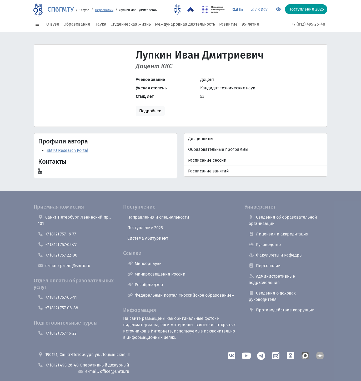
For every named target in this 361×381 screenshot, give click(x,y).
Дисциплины (200, 138)
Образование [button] (76, 24)
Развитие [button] (228, 24)
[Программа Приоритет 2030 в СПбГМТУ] (190, 9)
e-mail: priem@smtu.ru (64, 265)
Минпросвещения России (156, 274)
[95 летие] (177, 9)
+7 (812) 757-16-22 (57, 333)
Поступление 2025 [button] (306, 9)
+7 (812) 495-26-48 (308, 24)
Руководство (265, 244)
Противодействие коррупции (282, 309)
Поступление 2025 (145, 227)
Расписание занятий (208, 170)
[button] (39, 24)
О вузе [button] (52, 24)
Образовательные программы (218, 149)
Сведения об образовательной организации (283, 220)
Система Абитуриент (147, 238)
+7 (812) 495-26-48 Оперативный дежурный (83, 365)
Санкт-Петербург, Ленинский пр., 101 (74, 220)
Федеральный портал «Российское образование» (180, 295)
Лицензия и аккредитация (278, 234)
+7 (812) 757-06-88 (58, 307)
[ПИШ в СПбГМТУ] (213, 9)
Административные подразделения (272, 279)
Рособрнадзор (145, 284)
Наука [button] (100, 24)
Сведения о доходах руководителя (272, 296)
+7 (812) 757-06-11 (57, 297)
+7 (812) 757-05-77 (57, 244)
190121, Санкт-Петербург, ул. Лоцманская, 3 (84, 354)
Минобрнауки (144, 263)
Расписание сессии (207, 160)
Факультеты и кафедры (276, 255)
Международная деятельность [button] (185, 24)
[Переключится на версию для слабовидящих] (278, 9)
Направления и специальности (158, 217)
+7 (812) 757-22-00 (57, 255)
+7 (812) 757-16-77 (57, 234)
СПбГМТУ (60, 9)
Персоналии (104, 10)
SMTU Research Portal (67, 150)
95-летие (250, 24)
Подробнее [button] (150, 110)
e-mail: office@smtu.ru (103, 371)
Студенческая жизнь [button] (131, 24)
